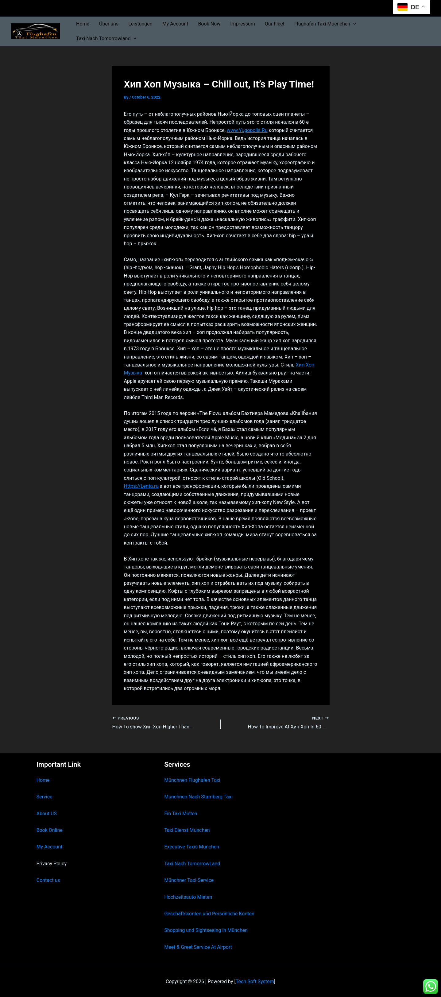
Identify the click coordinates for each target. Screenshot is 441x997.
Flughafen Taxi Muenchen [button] (325, 24)
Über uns (108, 24)
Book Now (209, 24)
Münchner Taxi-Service (189, 880)
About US (47, 814)
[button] (353, 24)
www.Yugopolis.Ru (247, 130)
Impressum (242, 24)
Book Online (50, 830)
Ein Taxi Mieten (180, 814)
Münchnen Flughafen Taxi (192, 780)
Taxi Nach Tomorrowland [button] (106, 38)
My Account (175, 24)
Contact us (48, 880)
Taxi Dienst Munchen (187, 830)
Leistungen (140, 24)
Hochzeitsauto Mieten (188, 897)
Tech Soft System (255, 981)
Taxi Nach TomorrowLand (192, 864)
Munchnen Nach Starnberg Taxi (198, 797)
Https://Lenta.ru (141, 486)
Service (44, 797)
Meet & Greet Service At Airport (198, 947)
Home (82, 24)
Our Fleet (274, 24)
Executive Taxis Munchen (191, 847)
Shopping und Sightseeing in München (206, 930)
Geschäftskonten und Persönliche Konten (209, 914)
